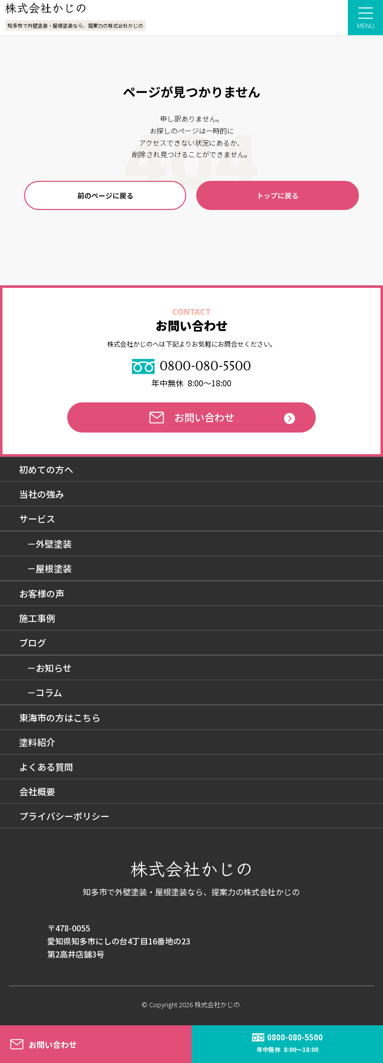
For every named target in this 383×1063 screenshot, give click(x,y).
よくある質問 (46, 766)
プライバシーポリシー (64, 815)
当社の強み (41, 493)
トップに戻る (278, 195)
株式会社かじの (217, 1004)
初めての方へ (46, 469)
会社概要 (37, 791)
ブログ (32, 642)
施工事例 (37, 617)
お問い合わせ (191, 417)
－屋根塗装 (49, 568)
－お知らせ (49, 667)
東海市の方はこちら (59, 717)
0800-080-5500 (191, 366)
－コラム (44, 692)
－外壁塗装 (49, 543)
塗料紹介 (37, 742)
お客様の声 (41, 593)
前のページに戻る (105, 195)
